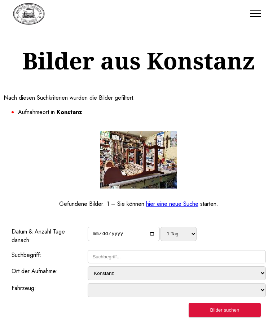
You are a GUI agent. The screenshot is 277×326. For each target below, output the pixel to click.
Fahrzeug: (24, 288)
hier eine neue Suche (172, 204)
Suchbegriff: (26, 255)
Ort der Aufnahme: (35, 271)
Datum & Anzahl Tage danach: (38, 235)
